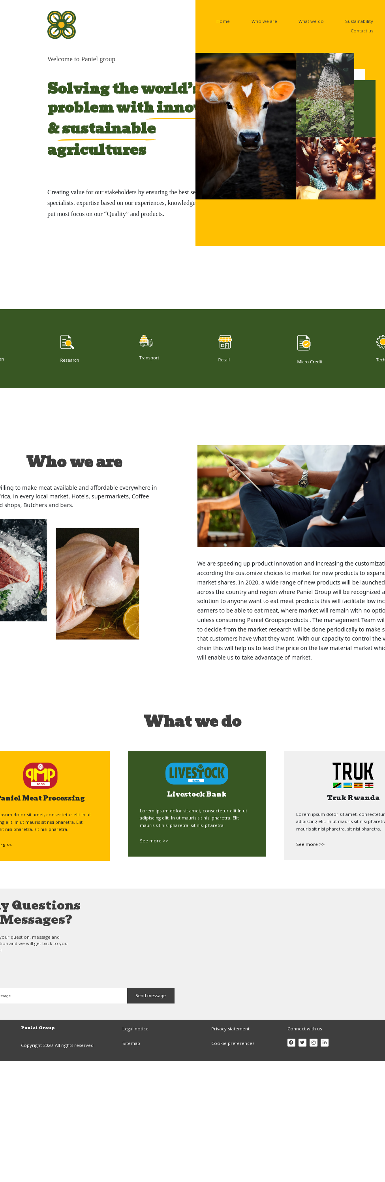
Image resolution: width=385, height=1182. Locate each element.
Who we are (264, 21)
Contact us (362, 31)
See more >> (154, 841)
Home (223, 21)
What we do (311, 21)
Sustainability (359, 21)
